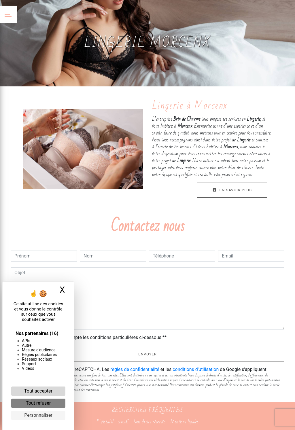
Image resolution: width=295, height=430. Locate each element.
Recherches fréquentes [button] (147, 410)
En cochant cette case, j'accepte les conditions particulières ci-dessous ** (91, 337)
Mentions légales (183, 421)
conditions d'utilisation (196, 369)
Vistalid (107, 421)
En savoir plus (232, 190)
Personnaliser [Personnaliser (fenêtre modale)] (38, 415)
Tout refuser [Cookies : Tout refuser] (38, 403)
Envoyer (147, 354)
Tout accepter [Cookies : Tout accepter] (38, 391)
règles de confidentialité (134, 369)
